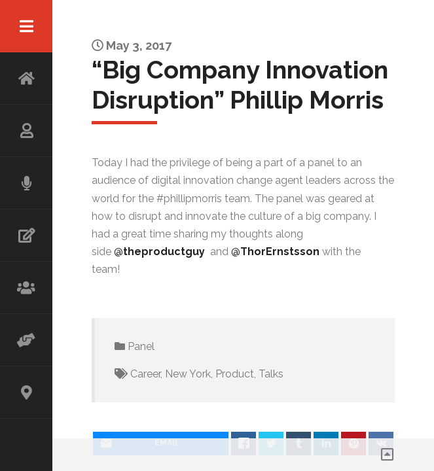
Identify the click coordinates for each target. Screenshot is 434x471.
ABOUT (26, 131)
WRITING (26, 235)
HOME (26, 78)
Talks (271, 374)
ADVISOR (26, 340)
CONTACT (26, 392)
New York (188, 374)
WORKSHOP (26, 288)
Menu (26, 26)
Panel (141, 346)
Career (145, 374)
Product (234, 374)
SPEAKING (26, 183)
